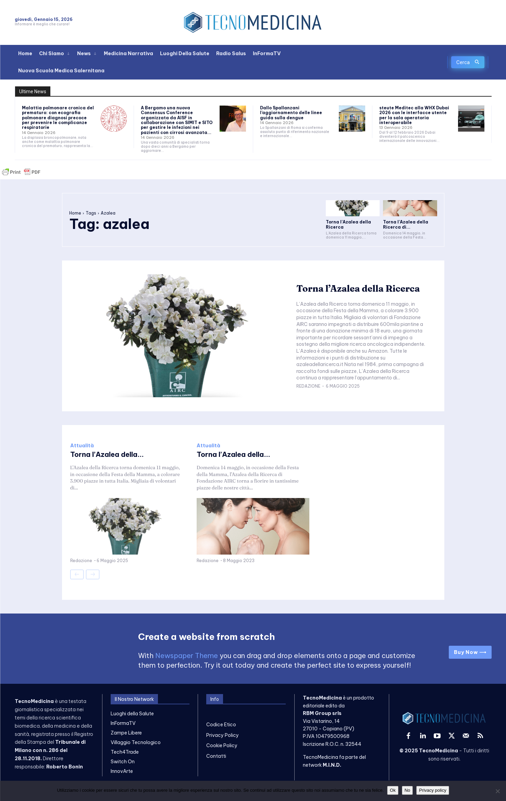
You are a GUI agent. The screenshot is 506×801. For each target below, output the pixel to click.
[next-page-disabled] (92, 574)
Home (75, 213)
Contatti (216, 756)
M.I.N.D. (332, 765)
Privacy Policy (222, 735)
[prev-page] (77, 574)
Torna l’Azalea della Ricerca (358, 288)
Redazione (308, 386)
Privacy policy (432, 790)
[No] (497, 791)
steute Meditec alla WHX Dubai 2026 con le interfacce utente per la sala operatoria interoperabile (414, 115)
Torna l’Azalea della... (107, 454)
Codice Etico (221, 724)
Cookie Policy (221, 745)
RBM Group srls (322, 713)
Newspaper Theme (186, 655)
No (407, 790)
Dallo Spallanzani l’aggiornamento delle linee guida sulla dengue (291, 112)
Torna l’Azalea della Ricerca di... (405, 224)
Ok (393, 790)
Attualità (82, 445)
